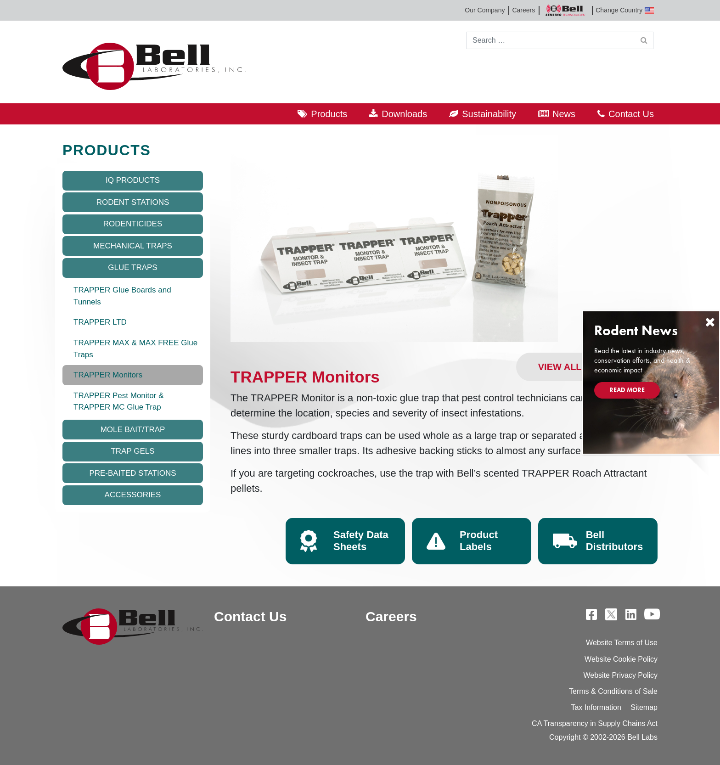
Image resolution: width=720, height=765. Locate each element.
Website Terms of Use (622, 643)
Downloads (404, 114)
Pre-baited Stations (132, 473)
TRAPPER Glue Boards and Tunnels (122, 296)
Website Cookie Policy (621, 659)
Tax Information (596, 707)
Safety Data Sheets (360, 540)
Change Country (625, 10)
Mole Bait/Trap (133, 429)
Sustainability (489, 114)
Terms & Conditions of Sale (613, 691)
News (563, 114)
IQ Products (133, 180)
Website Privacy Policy (620, 675)
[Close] (710, 322)
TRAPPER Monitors (107, 375)
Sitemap (644, 707)
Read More (627, 390)
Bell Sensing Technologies (565, 10)
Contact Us (631, 114)
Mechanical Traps (132, 246)
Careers (523, 10)
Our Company (485, 10)
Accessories (133, 494)
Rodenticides (132, 223)
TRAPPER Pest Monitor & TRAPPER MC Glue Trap (118, 401)
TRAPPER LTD (100, 322)
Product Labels (479, 540)
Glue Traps (132, 267)
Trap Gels (132, 451)
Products (329, 114)
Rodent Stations (132, 202)
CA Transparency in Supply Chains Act (595, 723)
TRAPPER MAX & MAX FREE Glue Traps (135, 348)
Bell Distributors (614, 540)
